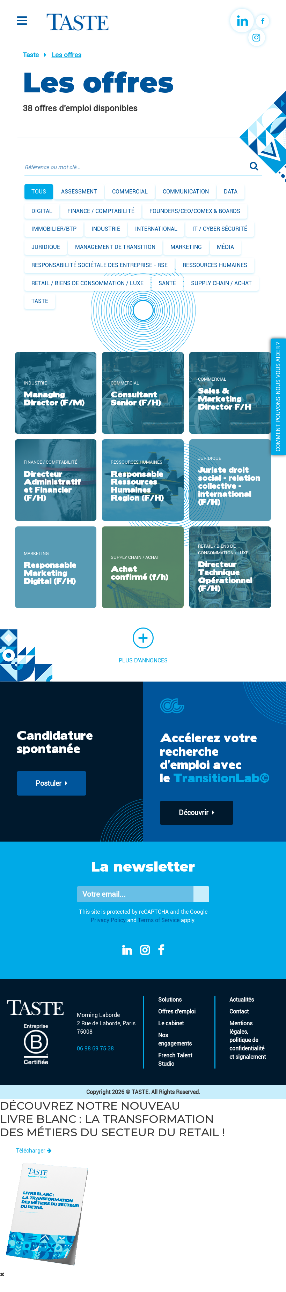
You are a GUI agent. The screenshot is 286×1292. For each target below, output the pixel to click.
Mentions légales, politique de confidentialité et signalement (247, 1040)
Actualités (241, 1000)
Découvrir (197, 813)
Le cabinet (171, 1023)
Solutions (170, 1000)
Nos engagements (175, 1039)
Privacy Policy (108, 920)
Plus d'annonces (143, 646)
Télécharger (34, 1150)
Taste (31, 55)
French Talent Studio (175, 1059)
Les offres (66, 55)
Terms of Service (158, 920)
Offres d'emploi (177, 1012)
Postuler (52, 783)
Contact (239, 1012)
